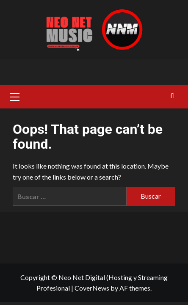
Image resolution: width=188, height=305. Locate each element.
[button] (14, 95)
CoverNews (92, 288)
